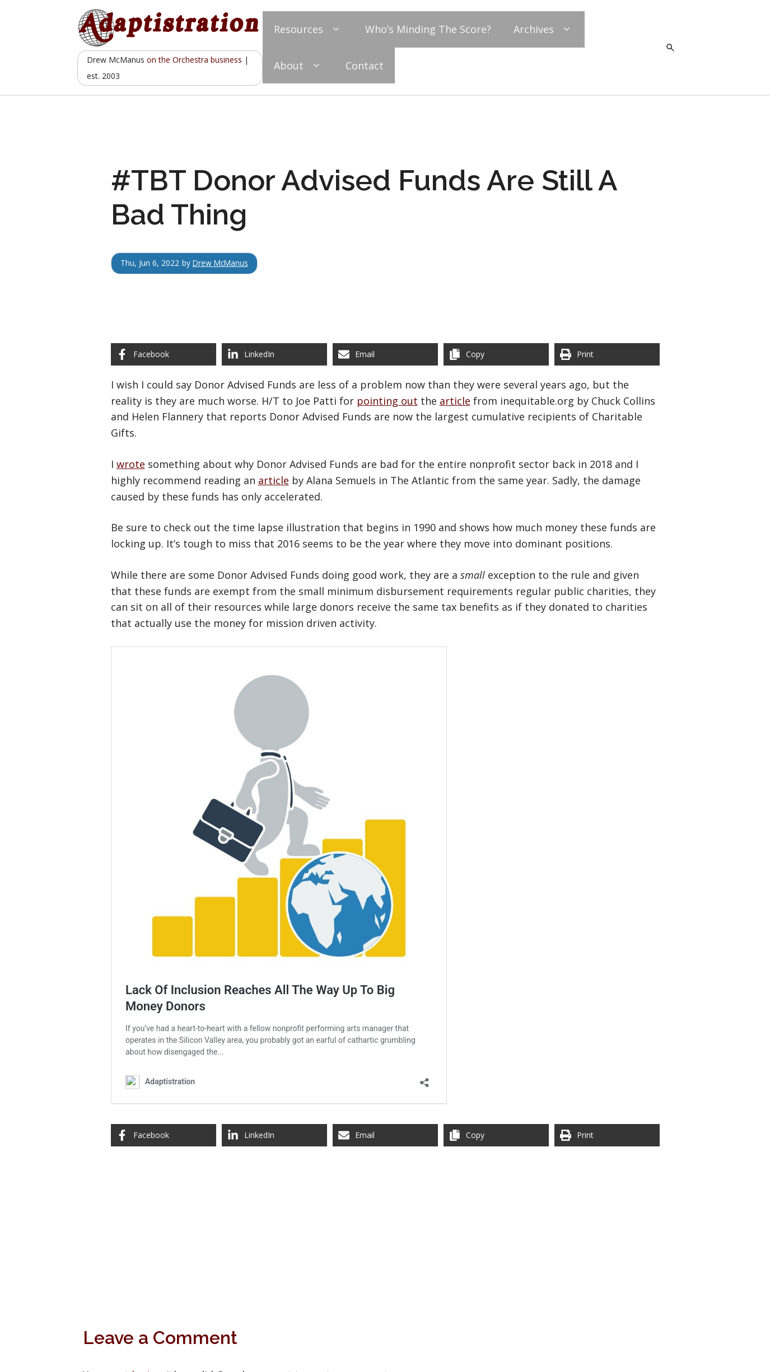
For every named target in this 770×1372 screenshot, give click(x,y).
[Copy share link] (496, 354)
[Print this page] (607, 354)
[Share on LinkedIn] (274, 354)
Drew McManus (221, 262)
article (455, 401)
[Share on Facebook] (163, 354)
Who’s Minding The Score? (428, 29)
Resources (308, 29)
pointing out (387, 401)
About (298, 66)
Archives (543, 29)
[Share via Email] (385, 354)
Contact (365, 65)
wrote (130, 464)
